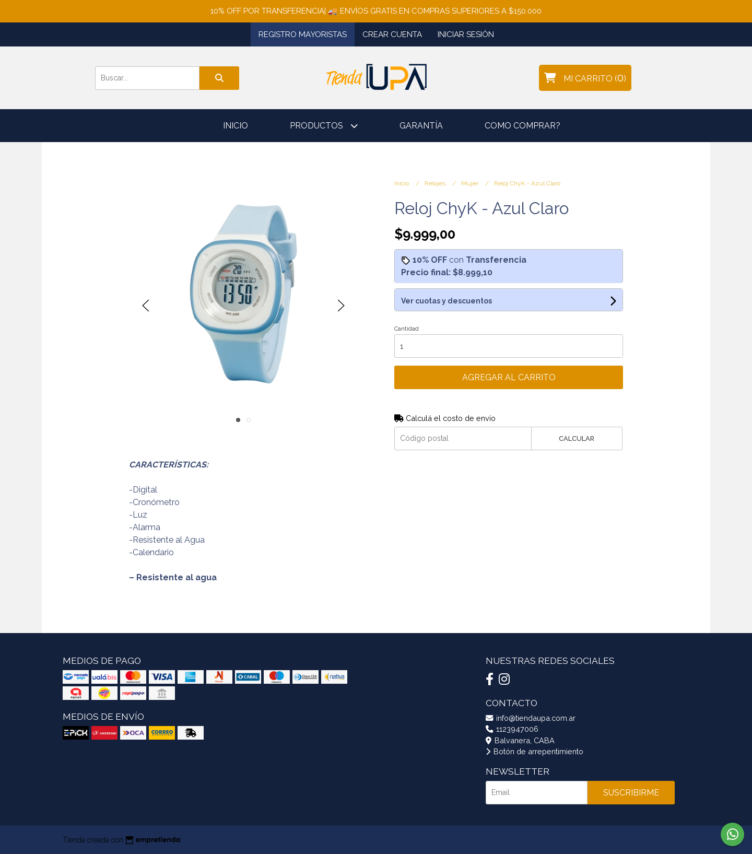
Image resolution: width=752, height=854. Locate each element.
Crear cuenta (392, 34)
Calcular (576, 438)
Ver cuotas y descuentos (446, 301)
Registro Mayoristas (302, 34)
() (585, 78)
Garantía (421, 126)
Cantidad (406, 328)
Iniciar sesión (466, 34)
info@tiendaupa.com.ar (530, 717)
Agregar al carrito (509, 377)
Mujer (470, 183)
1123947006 (512, 728)
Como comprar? (522, 126)
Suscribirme (631, 793)
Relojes (436, 183)
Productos (324, 126)
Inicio (235, 126)
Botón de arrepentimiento (534, 751)
